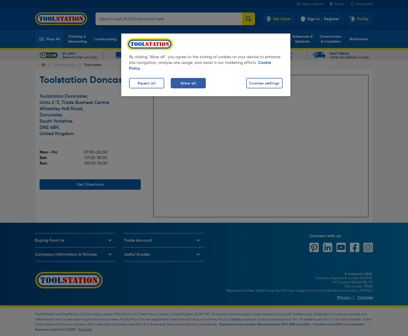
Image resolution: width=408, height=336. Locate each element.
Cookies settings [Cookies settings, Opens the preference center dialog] (264, 83)
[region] (205, 65)
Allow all (188, 83)
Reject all (146, 83)
